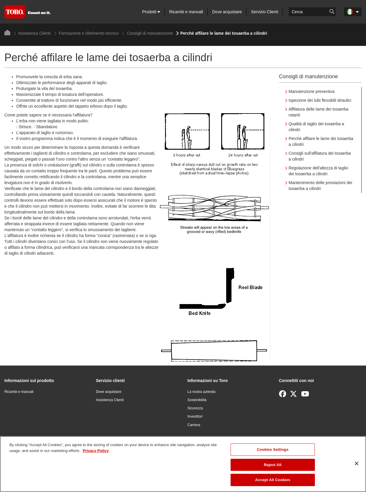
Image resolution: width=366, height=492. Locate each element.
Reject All (272, 465)
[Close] (356, 463)
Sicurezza (195, 408)
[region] (183, 464)
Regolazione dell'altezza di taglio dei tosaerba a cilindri (318, 171)
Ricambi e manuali (186, 11)
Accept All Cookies (272, 480)
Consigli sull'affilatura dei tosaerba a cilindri (320, 156)
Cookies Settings (272, 449)
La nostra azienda (201, 392)
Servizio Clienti (264, 11)
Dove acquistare (227, 11)
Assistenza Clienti (32, 33)
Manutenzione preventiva (312, 91)
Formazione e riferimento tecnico (86, 33)
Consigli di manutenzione (147, 33)
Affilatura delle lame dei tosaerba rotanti (319, 112)
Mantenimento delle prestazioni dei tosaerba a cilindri (320, 185)
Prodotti (151, 11)
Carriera (193, 425)
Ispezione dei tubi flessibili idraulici (320, 100)
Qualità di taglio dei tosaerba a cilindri (316, 126)
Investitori (194, 416)
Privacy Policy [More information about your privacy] (96, 450)
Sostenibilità (196, 400)
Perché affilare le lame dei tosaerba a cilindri (321, 141)
